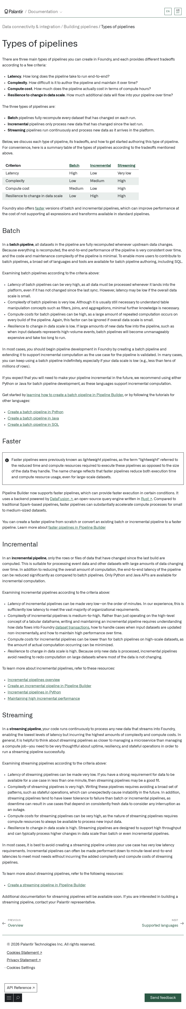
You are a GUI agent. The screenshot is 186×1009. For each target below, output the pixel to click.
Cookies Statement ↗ (24, 953)
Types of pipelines (118, 27)
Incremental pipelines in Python (34, 692)
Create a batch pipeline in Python (35, 412)
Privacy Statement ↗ (24, 960)
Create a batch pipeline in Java (33, 418)
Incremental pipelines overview (34, 680)
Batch (74, 165)
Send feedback (163, 998)
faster (40, 208)
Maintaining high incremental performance (44, 698)
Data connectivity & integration (31, 27)
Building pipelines (81, 27)
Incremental (100, 165)
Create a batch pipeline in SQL (33, 425)
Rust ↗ (146, 499)
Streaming (126, 165)
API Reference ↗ (21, 988)
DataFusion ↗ (61, 499)
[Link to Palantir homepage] (13, 11)
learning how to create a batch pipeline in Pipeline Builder (75, 395)
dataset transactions (72, 627)
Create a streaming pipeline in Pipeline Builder (47, 885)
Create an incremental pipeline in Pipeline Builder (49, 686)
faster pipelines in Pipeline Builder (77, 527)
